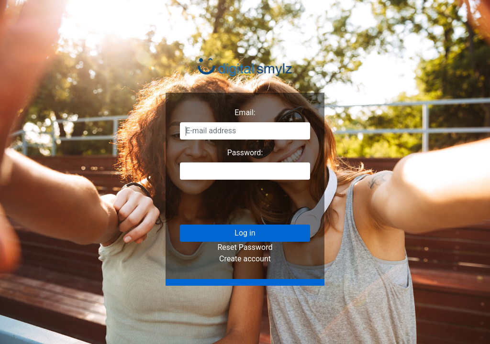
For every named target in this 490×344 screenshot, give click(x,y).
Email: (244, 112)
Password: (245, 152)
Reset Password (245, 247)
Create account (245, 258)
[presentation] (252, 206)
